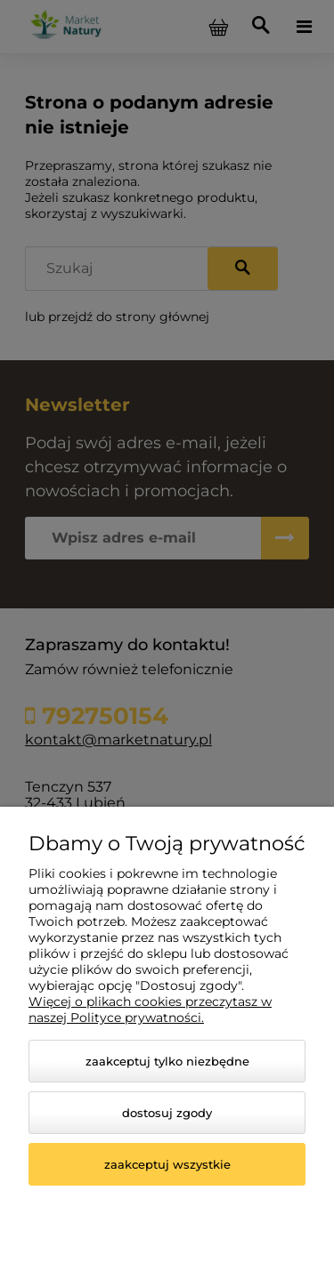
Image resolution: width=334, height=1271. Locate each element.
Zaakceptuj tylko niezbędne (167, 1061)
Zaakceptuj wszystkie (167, 1164)
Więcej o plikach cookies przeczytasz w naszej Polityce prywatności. (150, 1009)
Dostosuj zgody (167, 1113)
